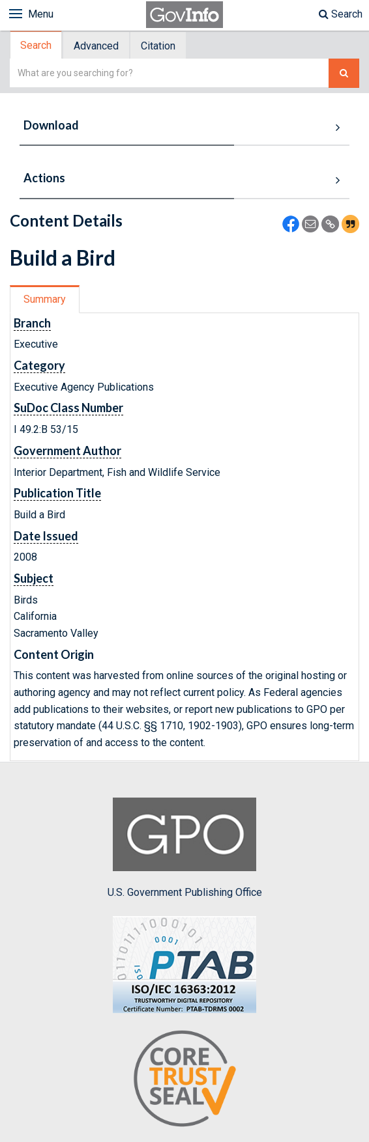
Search (340, 14)
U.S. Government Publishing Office (185, 848)
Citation (158, 46)
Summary (44, 299)
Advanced (96, 46)
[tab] (36, 45)
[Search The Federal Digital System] (344, 73)
